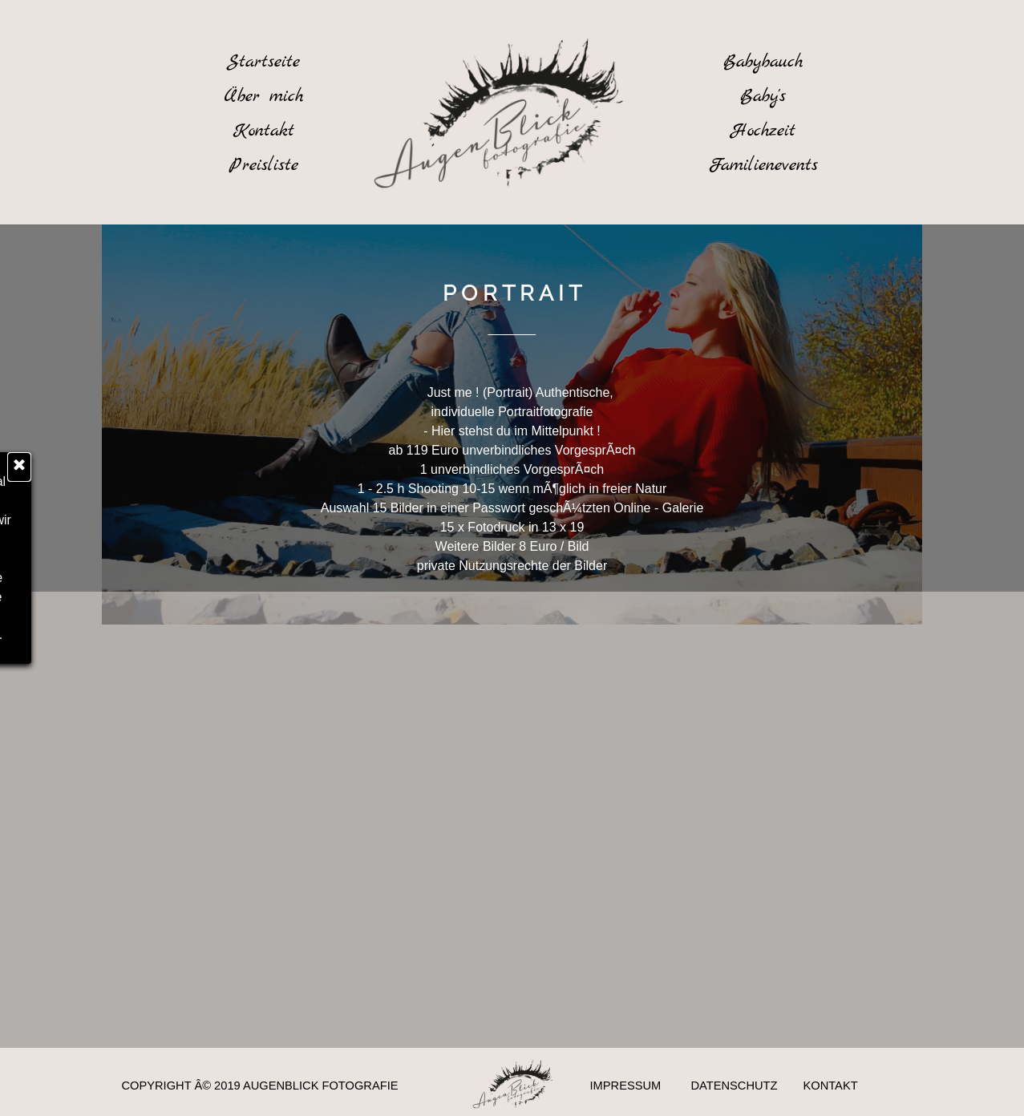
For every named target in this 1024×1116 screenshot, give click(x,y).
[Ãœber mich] (264, 96)
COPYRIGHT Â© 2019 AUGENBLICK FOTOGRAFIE (260, 1085)
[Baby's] (763, 96)
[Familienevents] (763, 165)
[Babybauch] (763, 62)
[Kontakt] (264, 131)
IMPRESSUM (626, 1085)
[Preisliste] (264, 165)
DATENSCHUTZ (734, 1085)
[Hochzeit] (763, 131)
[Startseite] (264, 62)
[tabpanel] (512, 295)
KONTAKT (830, 1085)
